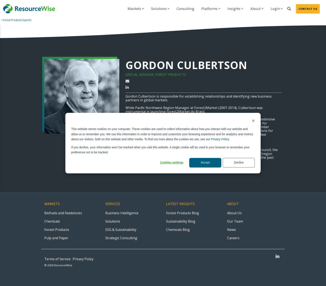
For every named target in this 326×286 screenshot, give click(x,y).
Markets (136, 8)
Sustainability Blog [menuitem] (180, 221)
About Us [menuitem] (234, 213)
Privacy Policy (220, 139)
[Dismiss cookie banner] (253, 121)
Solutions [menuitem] (112, 221)
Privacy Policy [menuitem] (83, 259)
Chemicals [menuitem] (52, 221)
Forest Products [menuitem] (56, 229)
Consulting (185, 8)
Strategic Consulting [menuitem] (121, 238)
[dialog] (163, 143)
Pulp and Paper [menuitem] (56, 238)
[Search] (289, 9)
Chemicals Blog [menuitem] (178, 229)
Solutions (160, 8)
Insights (235, 8)
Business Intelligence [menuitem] (121, 213)
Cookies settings (171, 162)
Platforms (210, 8)
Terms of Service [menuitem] (57, 259)
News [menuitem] (231, 229)
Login (277, 8)
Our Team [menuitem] (235, 221)
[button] (277, 257)
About (257, 8)
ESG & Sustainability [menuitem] (120, 229)
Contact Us (308, 9)
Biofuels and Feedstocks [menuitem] (63, 213)
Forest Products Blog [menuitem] (182, 213)
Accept (205, 162)
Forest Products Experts (17, 20)
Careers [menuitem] (233, 238)
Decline (239, 162)
